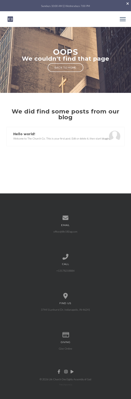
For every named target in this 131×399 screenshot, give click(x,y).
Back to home (65, 67)
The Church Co (65, 384)
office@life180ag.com (65, 231)
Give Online (65, 348)
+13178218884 (65, 270)
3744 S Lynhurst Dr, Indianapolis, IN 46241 (65, 309)
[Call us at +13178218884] (65, 257)
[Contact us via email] (65, 218)
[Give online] (65, 335)
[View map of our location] (65, 296)
